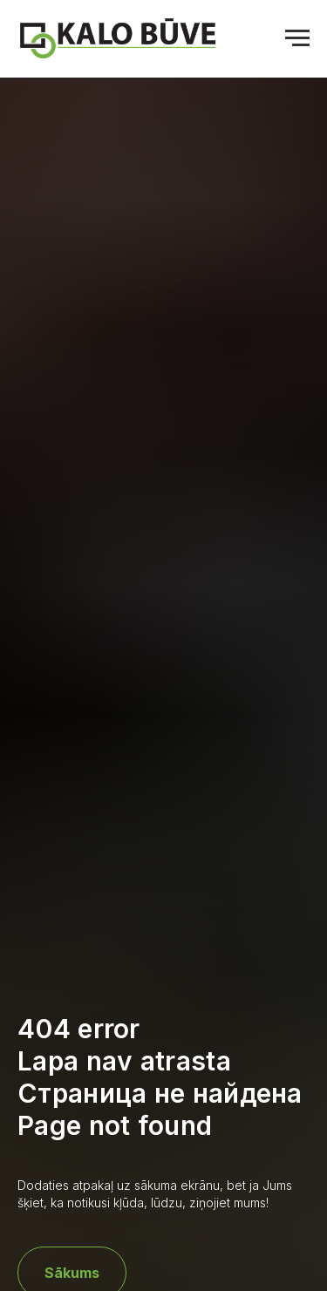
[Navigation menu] (297, 38)
